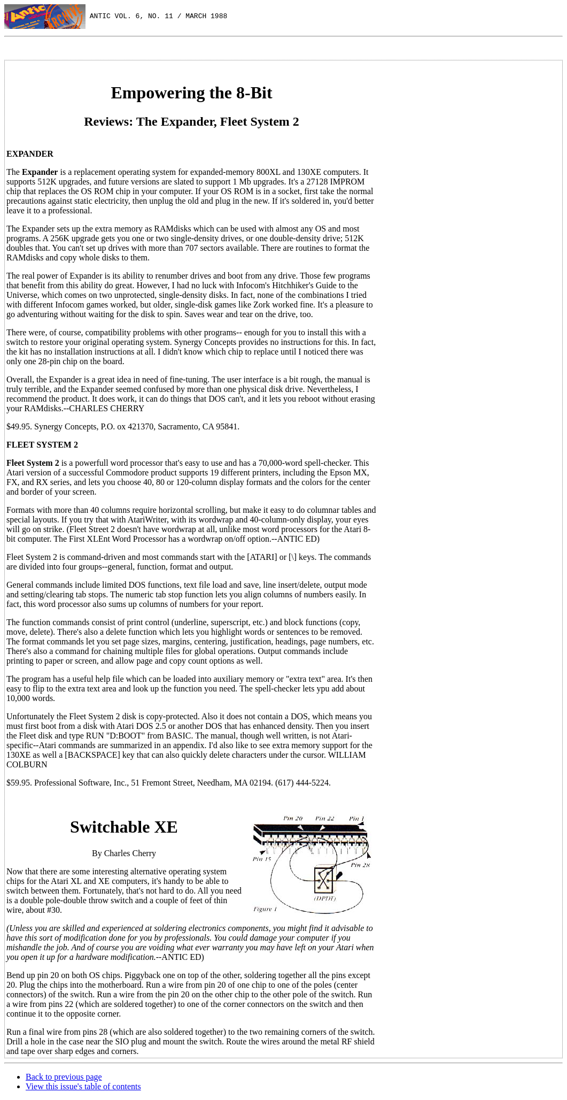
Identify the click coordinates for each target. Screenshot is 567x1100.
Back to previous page (64, 1076)
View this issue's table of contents (83, 1086)
